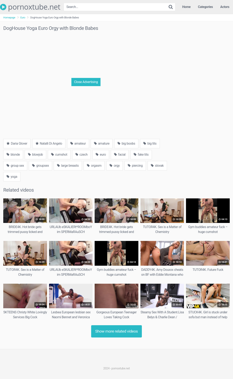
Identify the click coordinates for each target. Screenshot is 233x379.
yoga (12, 177)
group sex (15, 166)
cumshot (59, 154)
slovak (157, 166)
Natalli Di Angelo (49, 143)
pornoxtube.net (30, 7)
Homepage (9, 17)
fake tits (141, 154)
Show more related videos (116, 331)
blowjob (35, 154)
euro (101, 154)
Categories (205, 7)
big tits (149, 143)
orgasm (94, 166)
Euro (22, 17)
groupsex (40, 166)
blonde (13, 154)
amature (102, 143)
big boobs (126, 143)
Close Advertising (86, 82)
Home (186, 7)
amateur (78, 143)
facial (119, 154)
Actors (224, 7)
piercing (135, 166)
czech (81, 154)
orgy (115, 166)
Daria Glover (17, 143)
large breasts (68, 166)
